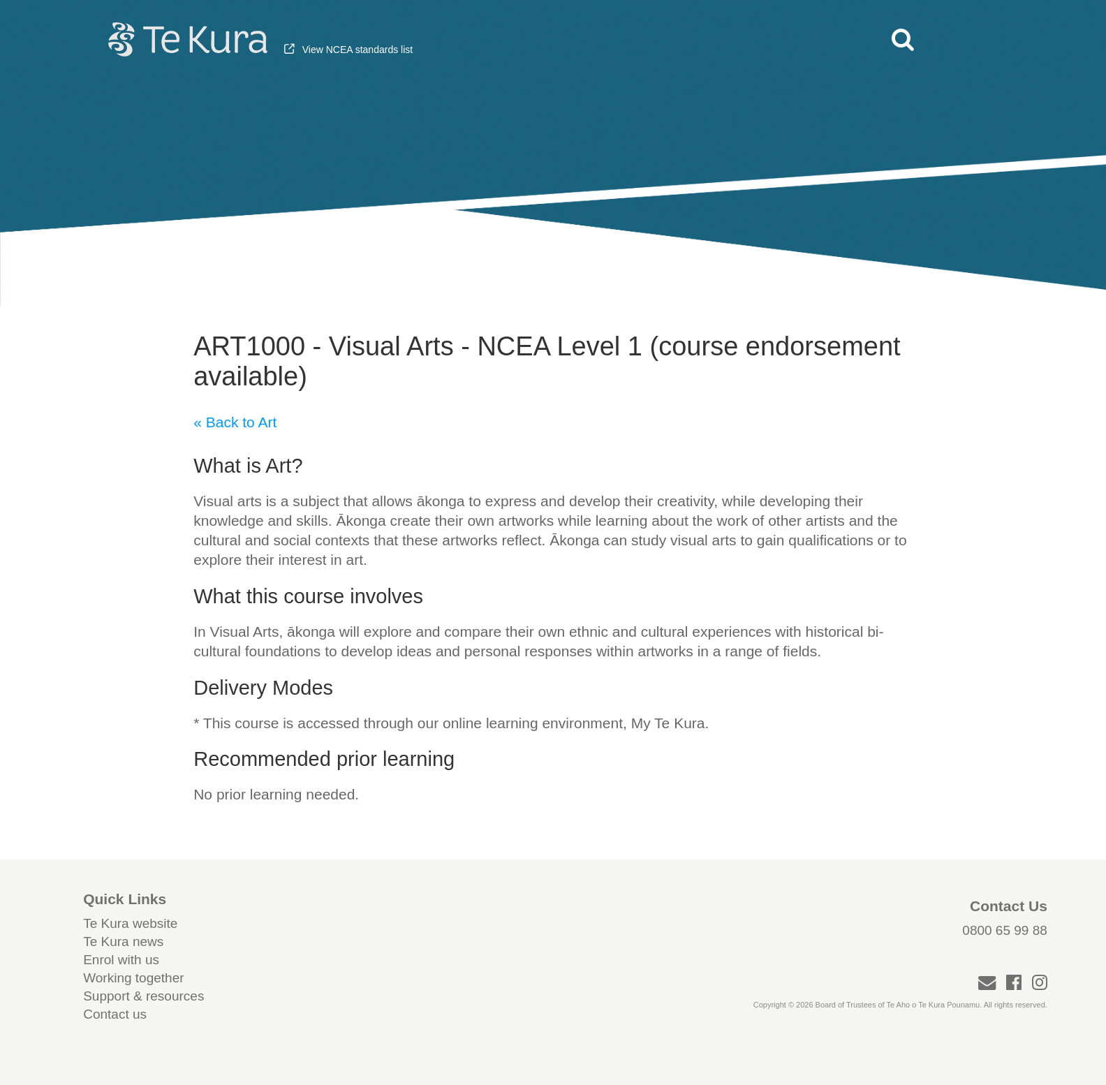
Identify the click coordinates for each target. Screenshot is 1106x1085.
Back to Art (241, 422)
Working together (133, 977)
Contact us (115, 1014)
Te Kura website (130, 923)
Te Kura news (123, 941)
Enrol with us (121, 959)
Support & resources (143, 996)
